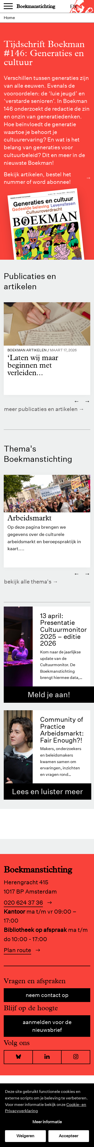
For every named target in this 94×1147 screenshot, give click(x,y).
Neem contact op (47, 995)
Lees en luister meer (47, 791)
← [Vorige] (77, 401)
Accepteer (68, 1135)
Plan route (17, 950)
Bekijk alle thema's (27, 581)
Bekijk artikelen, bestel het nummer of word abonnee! (47, 178)
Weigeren (25, 1135)
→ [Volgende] (87, 401)
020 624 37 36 (23, 902)
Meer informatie (47, 1121)
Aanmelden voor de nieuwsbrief (47, 1026)
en (73, 6)
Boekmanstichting (35, 6)
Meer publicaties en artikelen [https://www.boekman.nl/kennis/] (41, 409)
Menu (8, 6)
